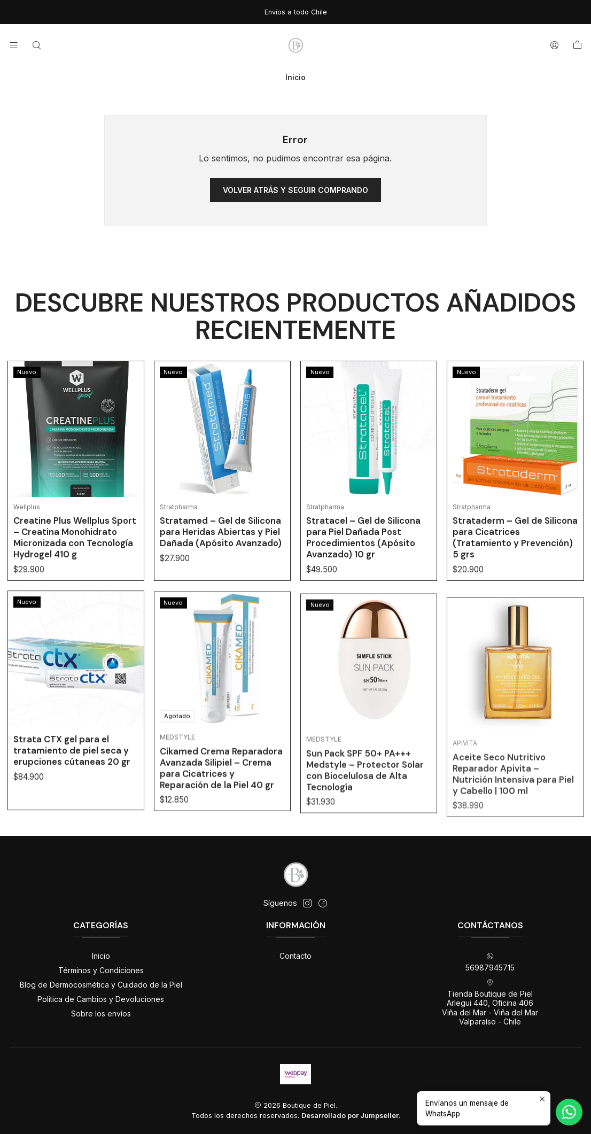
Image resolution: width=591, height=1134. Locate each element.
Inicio (101, 955)
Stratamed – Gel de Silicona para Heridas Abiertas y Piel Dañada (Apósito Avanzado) (221, 555)
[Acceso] (554, 45)
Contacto (295, 955)
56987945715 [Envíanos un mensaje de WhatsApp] (490, 962)
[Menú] (13, 45)
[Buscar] (36, 45)
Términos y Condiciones (101, 970)
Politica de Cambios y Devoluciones (100, 999)
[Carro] (577, 45)
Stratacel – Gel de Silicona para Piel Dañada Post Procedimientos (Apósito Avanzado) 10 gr (363, 574)
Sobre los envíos (101, 1013)
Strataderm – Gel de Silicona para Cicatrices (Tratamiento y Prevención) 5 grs (515, 587)
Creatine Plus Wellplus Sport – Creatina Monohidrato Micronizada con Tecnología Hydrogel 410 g (74, 550)
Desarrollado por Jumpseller (350, 1116)
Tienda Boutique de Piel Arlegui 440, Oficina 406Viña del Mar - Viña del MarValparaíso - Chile (490, 1002)
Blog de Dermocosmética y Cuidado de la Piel (101, 984)
